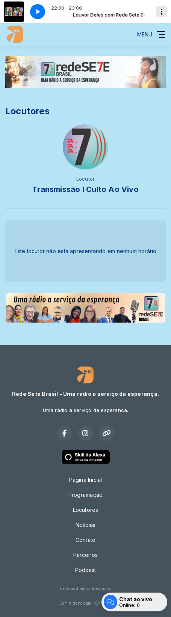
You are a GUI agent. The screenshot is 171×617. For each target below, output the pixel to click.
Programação (85, 495)
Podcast (85, 570)
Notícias (86, 525)
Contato (85, 540)
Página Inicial (85, 480)
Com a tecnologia (85, 603)
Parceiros (85, 555)
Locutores (85, 510)
